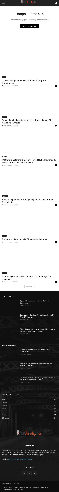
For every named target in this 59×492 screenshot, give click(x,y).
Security (5, 156)
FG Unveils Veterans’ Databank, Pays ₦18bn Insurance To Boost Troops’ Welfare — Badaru (29, 161)
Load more (30, 286)
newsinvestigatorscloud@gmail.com (20, 459)
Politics (5, 116)
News (4, 77)
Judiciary (5, 196)
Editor (4, 86)
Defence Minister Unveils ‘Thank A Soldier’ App (24, 239)
